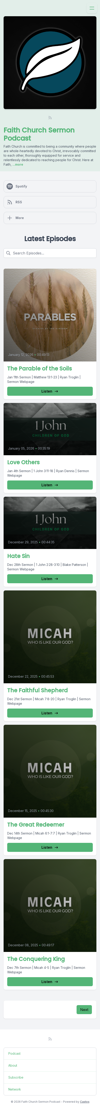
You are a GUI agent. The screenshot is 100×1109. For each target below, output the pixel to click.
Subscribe (15, 1077)
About (12, 1065)
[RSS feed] (50, 118)
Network (14, 1089)
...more (17, 164)
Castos (84, 1101)
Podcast (14, 1053)
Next (84, 1009)
